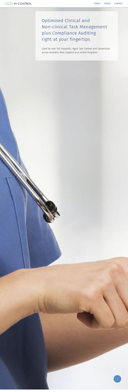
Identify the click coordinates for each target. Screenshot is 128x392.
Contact (118, 3)
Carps (97, 3)
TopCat (107, 3)
